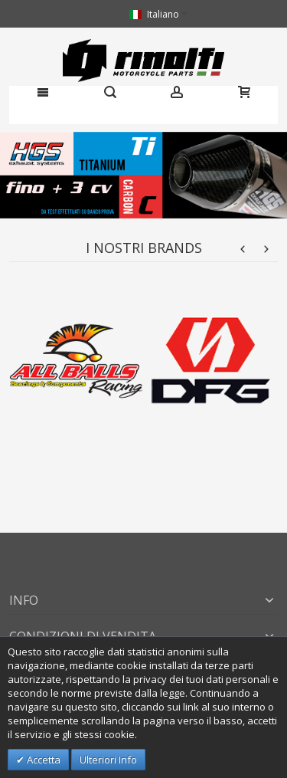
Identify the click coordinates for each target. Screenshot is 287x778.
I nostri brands (144, 247)
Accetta (42, 760)
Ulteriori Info (108, 760)
